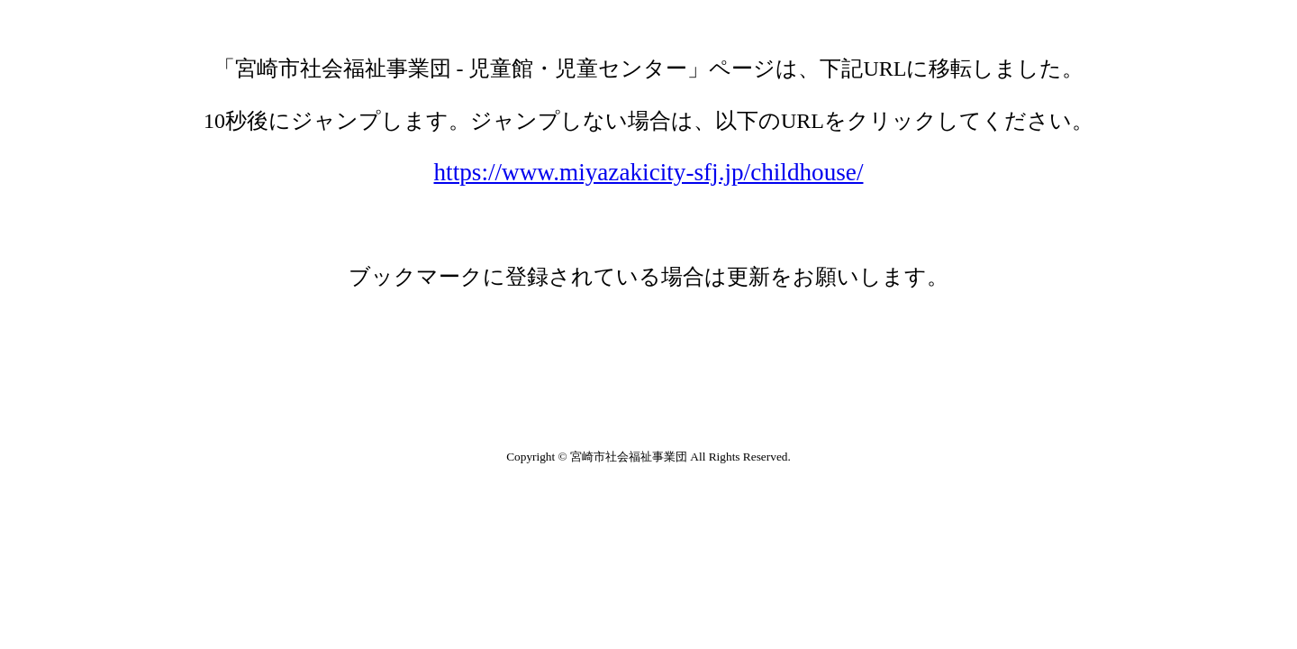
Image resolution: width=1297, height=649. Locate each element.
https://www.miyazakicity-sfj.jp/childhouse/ (649, 172)
